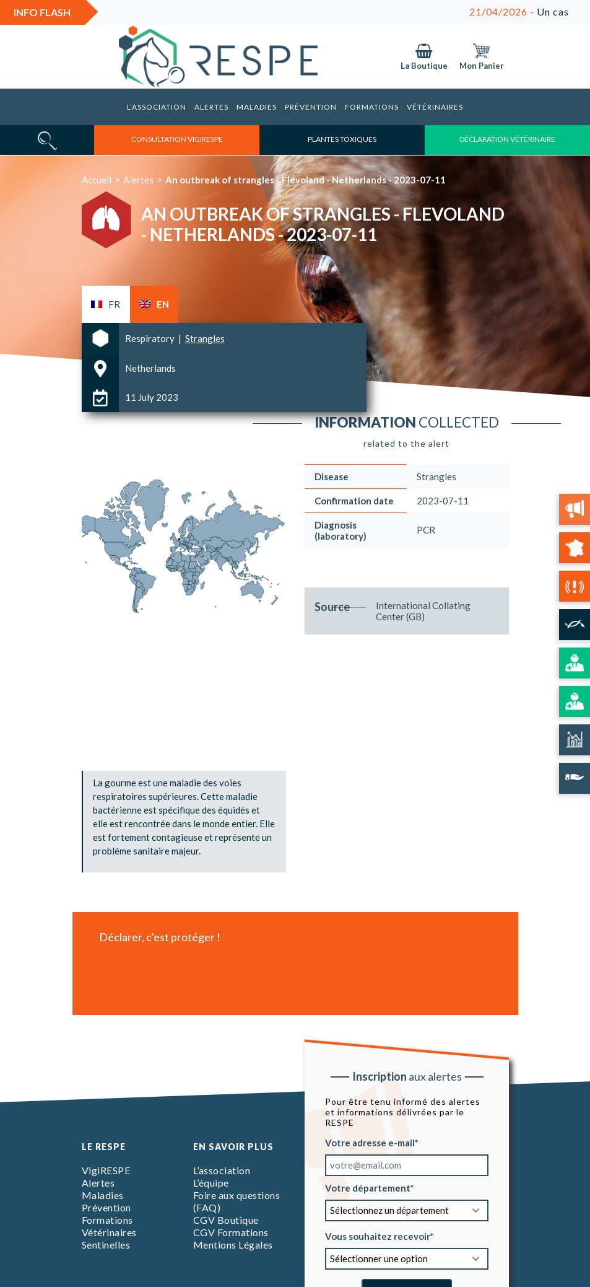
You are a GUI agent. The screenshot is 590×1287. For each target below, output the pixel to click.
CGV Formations (231, 1232)
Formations (372, 107)
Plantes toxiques (342, 139)
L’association (156, 107)
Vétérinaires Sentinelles (109, 1238)
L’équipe (211, 1182)
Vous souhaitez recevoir (377, 1235)
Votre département (367, 1187)
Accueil (96, 179)
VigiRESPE (106, 1170)
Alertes (211, 107)
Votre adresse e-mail (370, 1142)
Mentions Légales (233, 1244)
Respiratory (150, 338)
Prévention (311, 107)
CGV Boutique (226, 1220)
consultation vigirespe (177, 139)
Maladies (256, 107)
